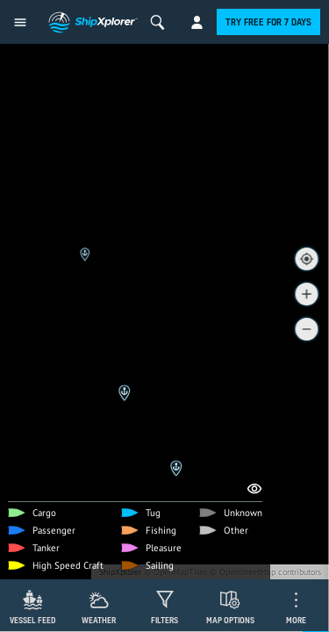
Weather (99, 619)
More (296, 619)
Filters (164, 619)
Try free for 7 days (268, 22)
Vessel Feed (33, 619)
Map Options (230, 619)
